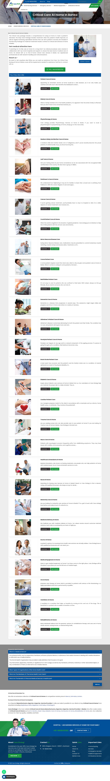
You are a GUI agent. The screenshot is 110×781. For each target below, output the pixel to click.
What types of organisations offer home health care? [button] (27, 670)
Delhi (29, 705)
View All (97, 684)
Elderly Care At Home (48, 99)
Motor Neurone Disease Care (50, 239)
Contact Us (24, 9)
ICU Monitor (33, 711)
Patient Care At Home (48, 79)
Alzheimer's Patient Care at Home (52, 319)
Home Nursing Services (31, 5)
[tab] (55, 652)
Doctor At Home (46, 540)
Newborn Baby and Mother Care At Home (54, 139)
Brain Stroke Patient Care (49, 359)
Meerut (67, 696)
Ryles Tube (41, 711)
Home (10, 26)
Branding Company (96, 763)
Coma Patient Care (47, 259)
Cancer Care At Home (48, 199)
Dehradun (74, 696)
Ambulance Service (73, 5)
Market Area (76, 756)
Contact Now (83, 730)
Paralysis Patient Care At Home (51, 339)
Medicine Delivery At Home (50, 520)
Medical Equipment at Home (50, 560)
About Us (42, 1)
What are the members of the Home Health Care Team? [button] (27, 674)
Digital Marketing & (85, 763)
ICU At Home (45, 580)
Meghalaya (24, 705)
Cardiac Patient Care (48, 399)
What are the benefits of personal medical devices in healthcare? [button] (30, 678)
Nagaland (35, 705)
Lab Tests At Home (47, 159)
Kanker (79, 696)
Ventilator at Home (47, 600)
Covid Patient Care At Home (50, 219)
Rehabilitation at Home (49, 620)
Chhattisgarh (50, 705)
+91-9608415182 (31, 1)
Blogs (48, 1)
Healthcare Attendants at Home (52, 460)
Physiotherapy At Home (49, 119)
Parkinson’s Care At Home (49, 179)
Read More (45, 88)
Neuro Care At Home (47, 440)
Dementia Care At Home (49, 299)
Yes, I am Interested (55, 69)
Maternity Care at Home (49, 500)
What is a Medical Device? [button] (17, 652)
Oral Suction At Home (67, 711)
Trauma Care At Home (48, 420)
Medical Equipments (60, 5)
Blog (73, 751)
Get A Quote (94, 5)
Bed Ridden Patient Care (49, 279)
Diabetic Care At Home (48, 379)
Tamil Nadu (42, 705)
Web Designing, (75, 763)
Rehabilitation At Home (82, 711)
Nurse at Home (46, 480)
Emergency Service (46, 5)
